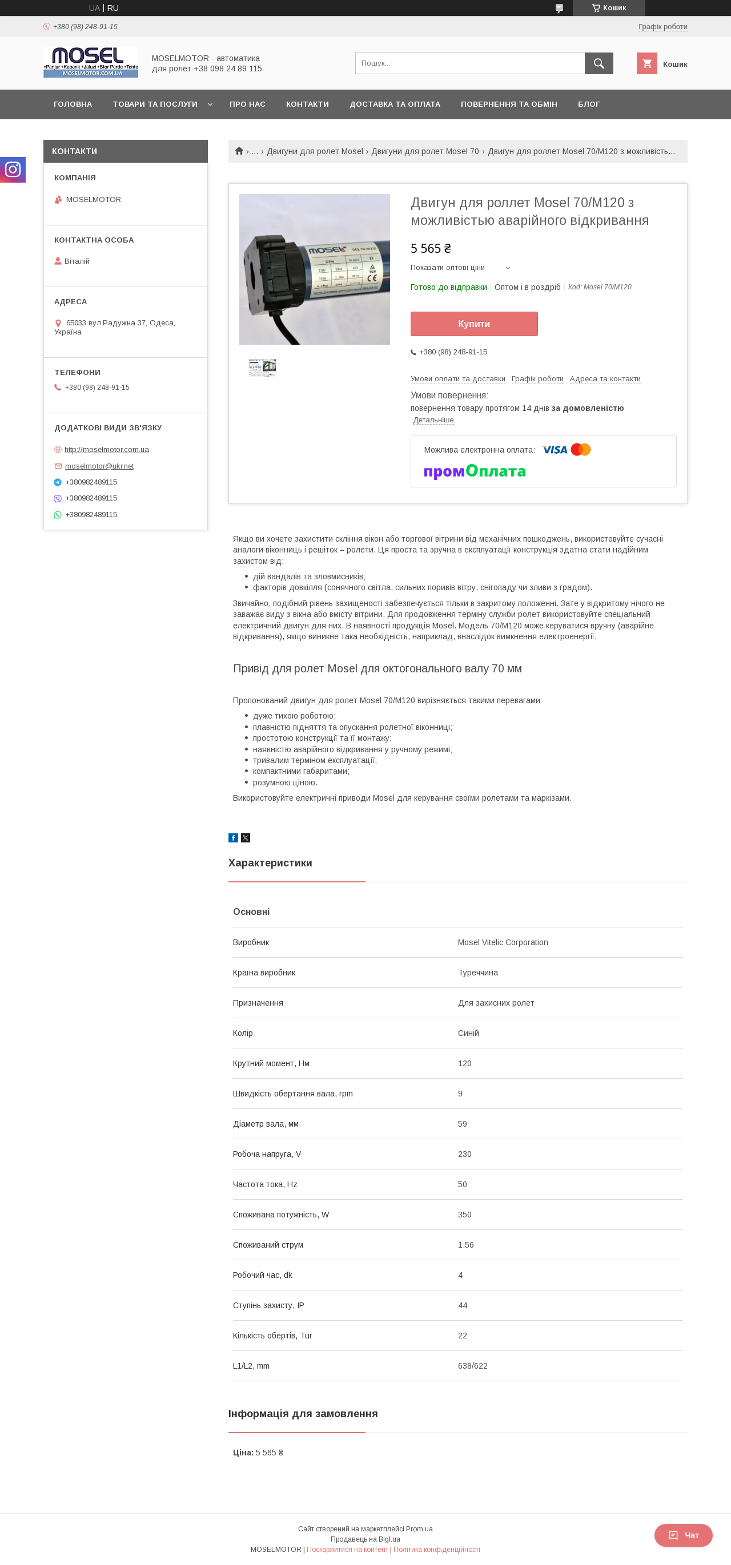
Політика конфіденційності (436, 1550)
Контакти (307, 104)
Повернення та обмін (509, 104)
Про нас (248, 104)
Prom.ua (419, 1529)
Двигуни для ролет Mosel (315, 151)
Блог (589, 104)
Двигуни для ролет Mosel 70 (425, 151)
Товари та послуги (155, 104)
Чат (683, 1535)
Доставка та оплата (395, 104)
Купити (475, 324)
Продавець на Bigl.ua (365, 1539)
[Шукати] (599, 63)
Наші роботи (83, 134)
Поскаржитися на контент (347, 1550)
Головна (73, 104)
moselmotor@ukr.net (99, 466)
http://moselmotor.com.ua (107, 449)
